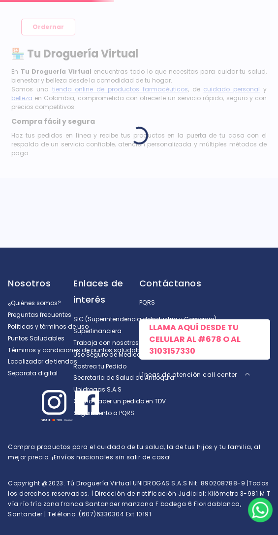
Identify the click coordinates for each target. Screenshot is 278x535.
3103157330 (172, 351)
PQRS (147, 302)
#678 (209, 339)
